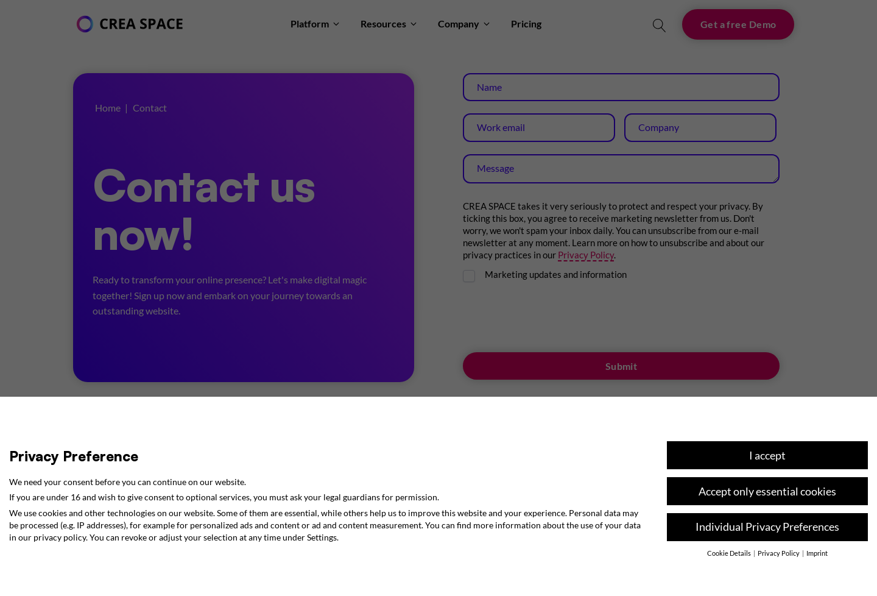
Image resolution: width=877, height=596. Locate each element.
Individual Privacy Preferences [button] (767, 526)
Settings (322, 537)
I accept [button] (767, 455)
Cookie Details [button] (729, 553)
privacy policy (59, 537)
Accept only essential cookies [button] (767, 491)
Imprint (817, 553)
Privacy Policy (779, 553)
